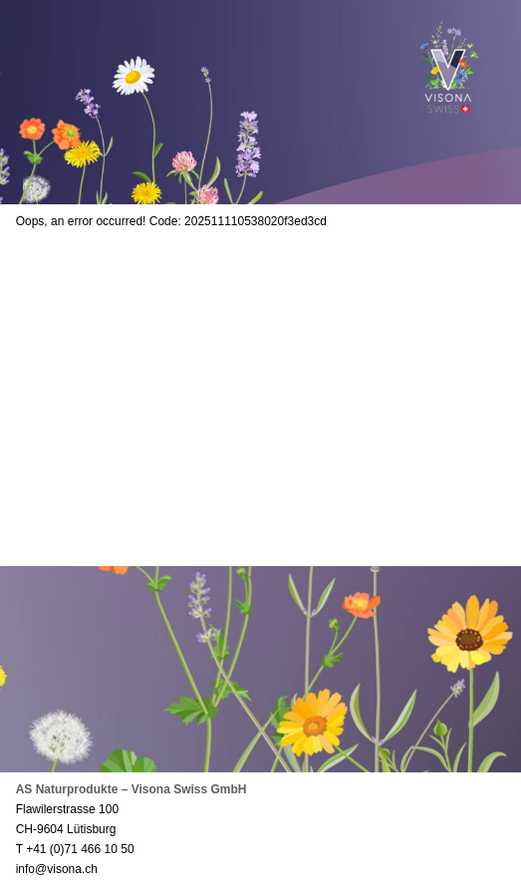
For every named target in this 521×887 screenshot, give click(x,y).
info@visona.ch (57, 869)
